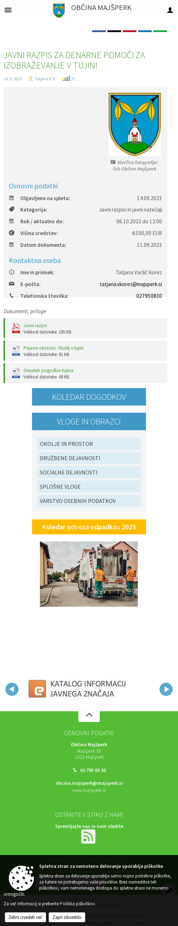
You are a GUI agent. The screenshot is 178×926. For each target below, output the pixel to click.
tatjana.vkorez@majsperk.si (131, 284)
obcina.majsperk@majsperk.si (89, 783)
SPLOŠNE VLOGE (60, 486)
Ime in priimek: (31, 272)
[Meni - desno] (170, 9)
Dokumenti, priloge (25, 311)
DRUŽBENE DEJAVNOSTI (70, 458)
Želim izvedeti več (25, 917)
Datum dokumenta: (37, 244)
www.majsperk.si (89, 790)
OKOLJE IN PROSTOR (66, 443)
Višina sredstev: (33, 233)
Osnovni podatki (89, 733)
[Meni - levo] (8, 9)
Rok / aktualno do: (36, 221)
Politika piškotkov (77, 904)
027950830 (149, 295)
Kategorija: (28, 209)
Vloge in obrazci (89, 421)
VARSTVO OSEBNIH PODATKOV (78, 500)
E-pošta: (25, 284)
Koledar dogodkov (89, 396)
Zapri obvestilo (67, 917)
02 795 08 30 (93, 770)
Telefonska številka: (39, 295)
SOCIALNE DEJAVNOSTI (69, 472)
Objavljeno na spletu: (39, 198)
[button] (12, 689)
